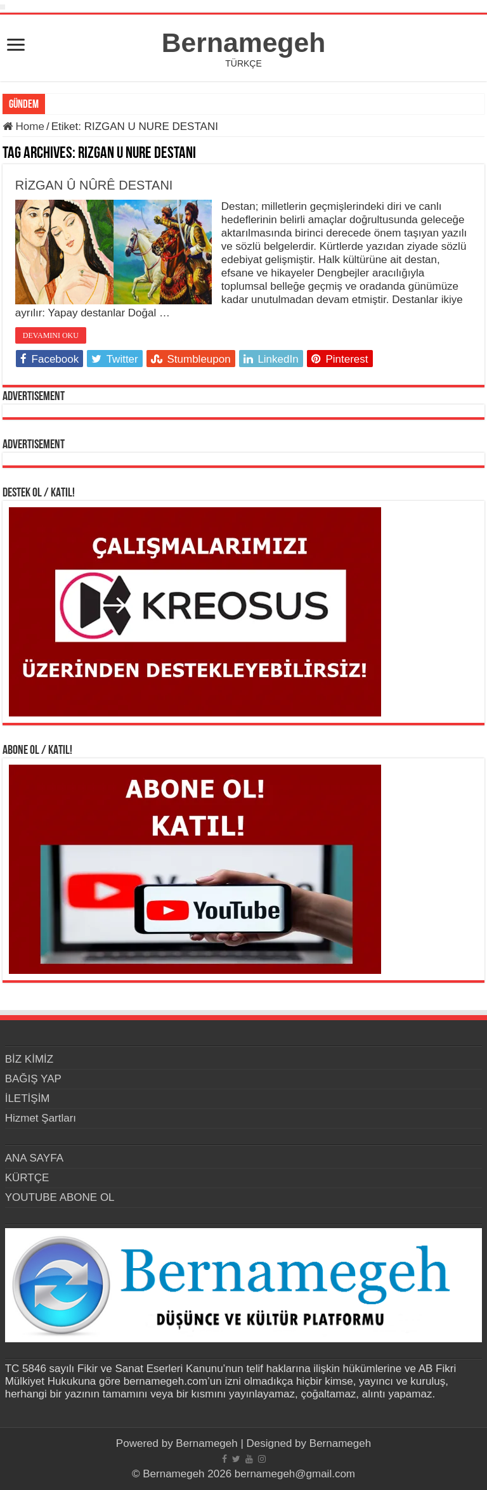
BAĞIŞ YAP (33, 1079)
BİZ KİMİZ (29, 1059)
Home (23, 126)
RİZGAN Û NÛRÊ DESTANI (94, 185)
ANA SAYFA (34, 1158)
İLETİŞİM (27, 1098)
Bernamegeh (243, 42)
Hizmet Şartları (40, 1118)
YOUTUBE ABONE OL (60, 1197)
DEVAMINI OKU (51, 335)
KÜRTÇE (27, 1178)
